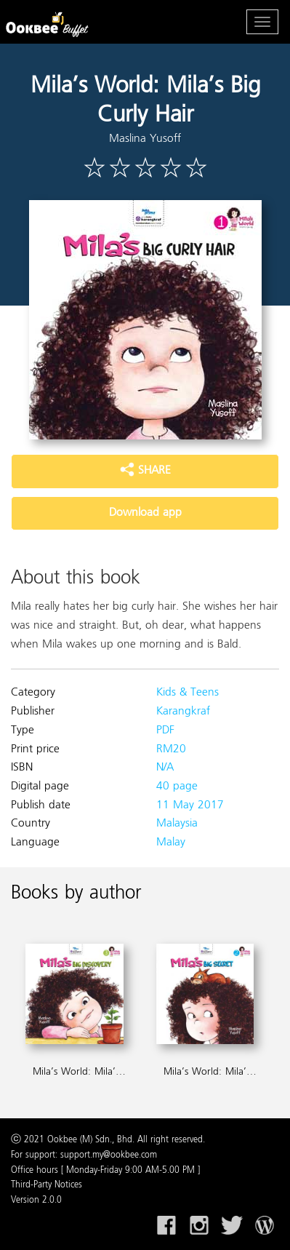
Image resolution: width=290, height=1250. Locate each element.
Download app (145, 512)
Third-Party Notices (46, 1185)
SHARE (145, 470)
